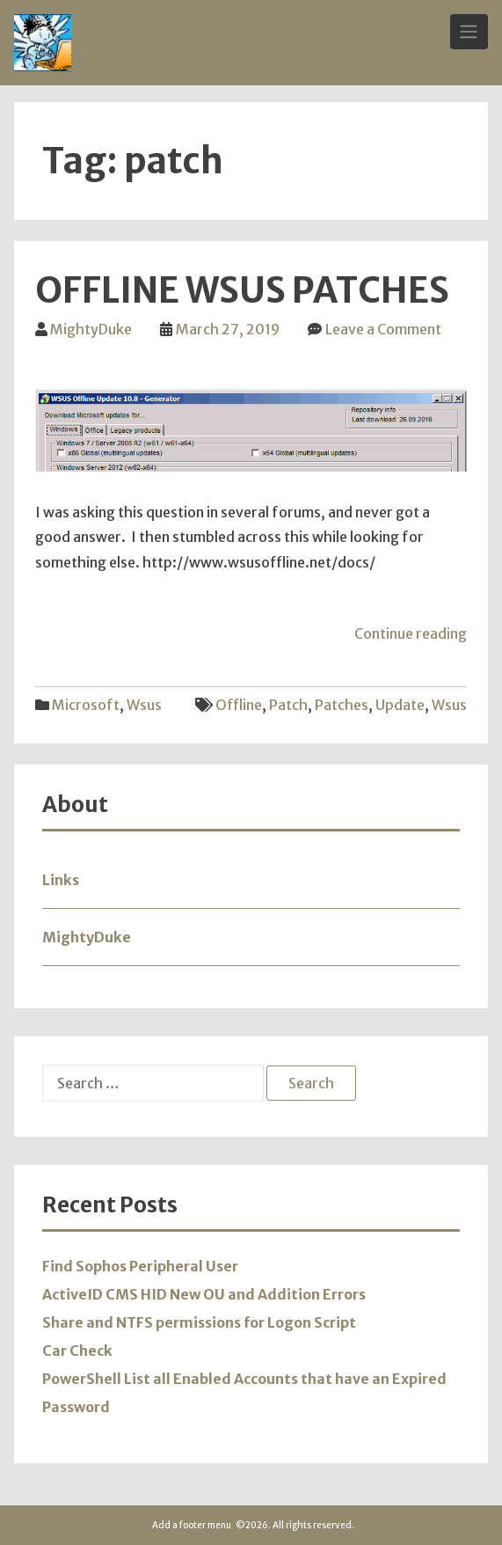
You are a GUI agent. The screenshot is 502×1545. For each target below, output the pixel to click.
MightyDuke (91, 329)
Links (60, 880)
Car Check (77, 1350)
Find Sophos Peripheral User (140, 1266)
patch (288, 705)
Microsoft (86, 705)
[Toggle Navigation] (469, 31)
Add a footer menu (191, 1525)
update (400, 705)
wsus (144, 705)
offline (238, 705)
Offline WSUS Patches (242, 290)
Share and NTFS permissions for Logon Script (199, 1322)
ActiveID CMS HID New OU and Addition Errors (204, 1294)
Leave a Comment (383, 329)
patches (341, 705)
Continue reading (410, 633)
